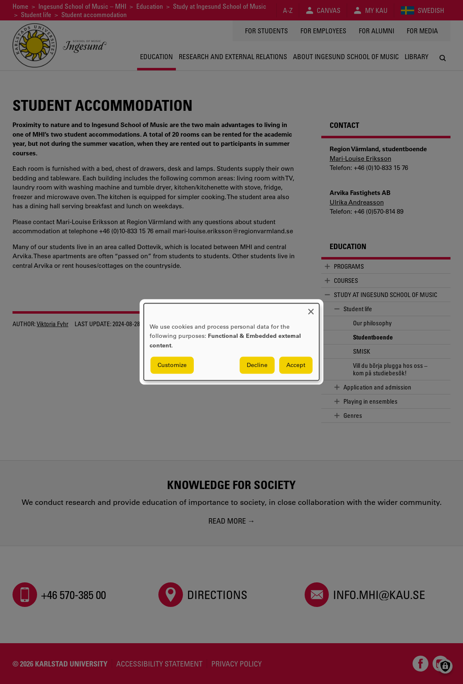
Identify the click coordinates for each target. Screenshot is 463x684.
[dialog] (231, 341)
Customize (172, 365)
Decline (257, 365)
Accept (295, 365)
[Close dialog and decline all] (311, 308)
